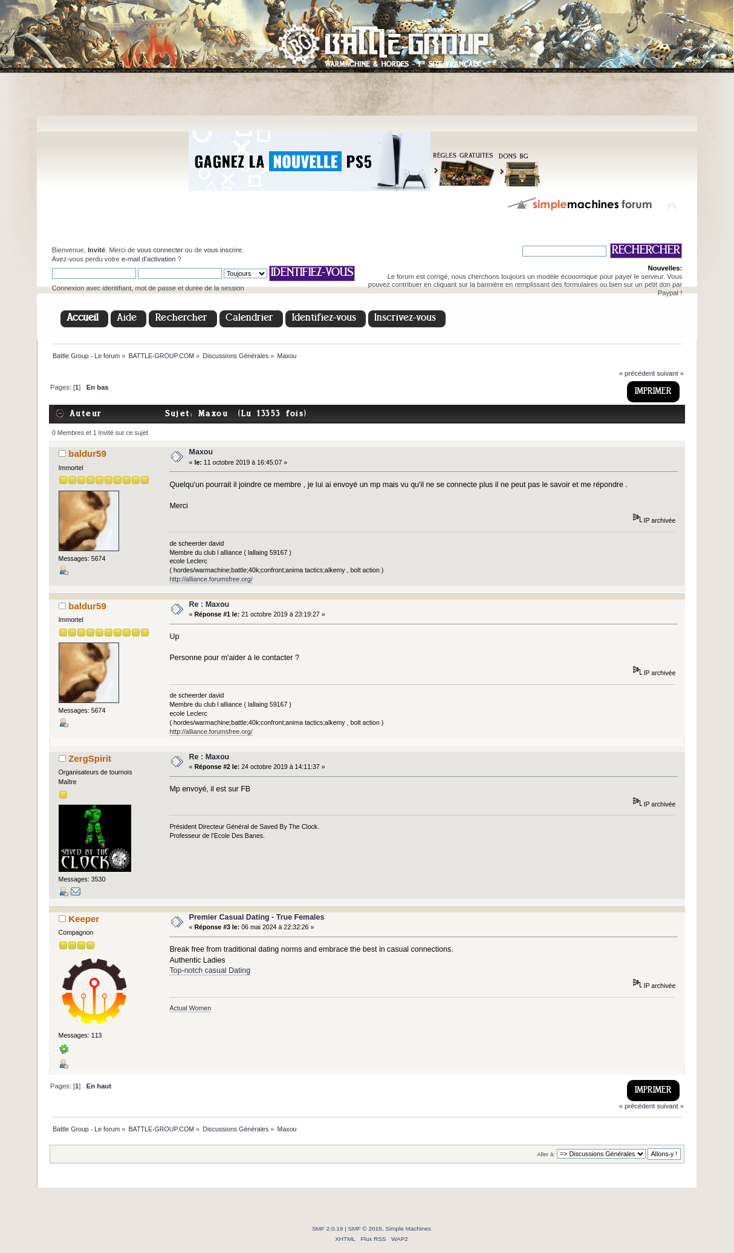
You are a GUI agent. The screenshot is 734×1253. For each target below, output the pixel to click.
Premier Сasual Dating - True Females (257, 917)
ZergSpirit (89, 758)
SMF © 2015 (365, 1228)
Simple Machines (408, 1228)
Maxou (201, 452)
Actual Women (190, 1008)
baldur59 (87, 453)
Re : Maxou (209, 604)
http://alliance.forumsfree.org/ (210, 579)
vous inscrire (223, 250)
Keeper (83, 919)
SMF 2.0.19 (327, 1228)
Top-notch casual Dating (209, 970)
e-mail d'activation (148, 259)
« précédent (637, 373)
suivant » (670, 373)
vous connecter (160, 250)
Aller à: (546, 1154)
